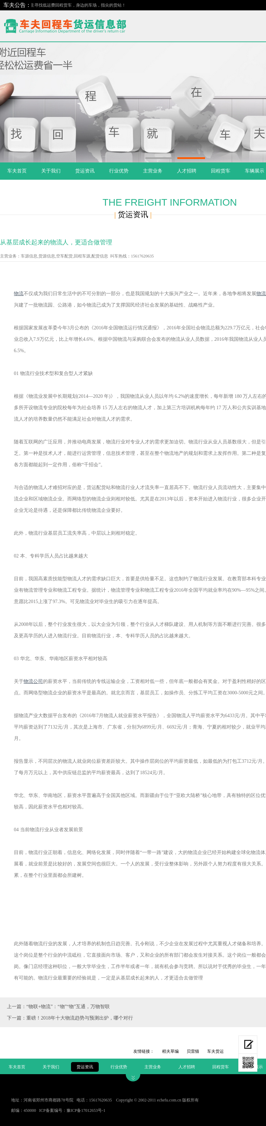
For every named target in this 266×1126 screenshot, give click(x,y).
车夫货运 (215, 1051)
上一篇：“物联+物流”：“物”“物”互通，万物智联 (58, 1006)
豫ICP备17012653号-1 (86, 1110)
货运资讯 (85, 170)
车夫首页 (17, 170)
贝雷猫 (193, 1051)
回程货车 (220, 170)
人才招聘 (186, 170)
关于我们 (51, 170)
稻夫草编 (170, 1051)
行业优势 (118, 170)
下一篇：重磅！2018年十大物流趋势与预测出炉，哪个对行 (70, 1018)
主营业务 (152, 170)
